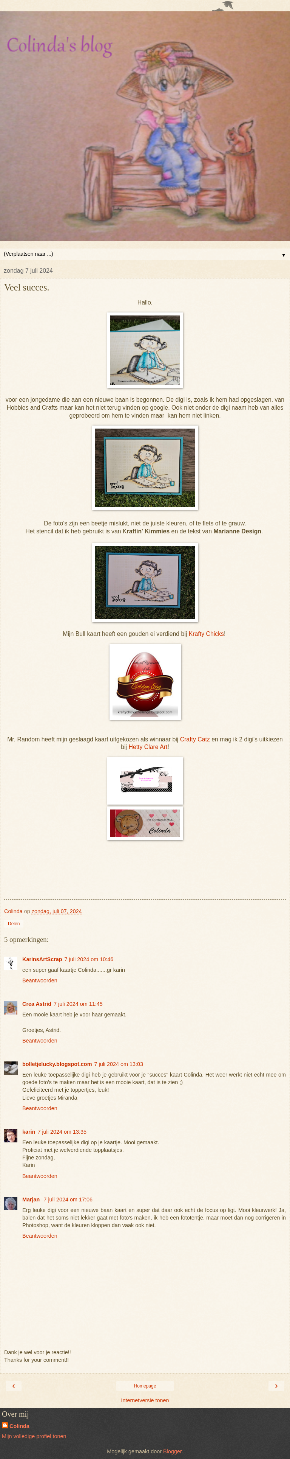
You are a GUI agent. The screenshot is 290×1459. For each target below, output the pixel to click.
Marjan (31, 1199)
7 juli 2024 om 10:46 (89, 959)
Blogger (172, 1451)
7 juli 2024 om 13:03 (118, 1064)
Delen (14, 923)
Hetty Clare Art (147, 747)
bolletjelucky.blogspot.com (57, 1064)
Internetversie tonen (145, 1400)
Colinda (19, 1426)
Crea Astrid (36, 1004)
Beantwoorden (39, 980)
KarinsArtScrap (42, 959)
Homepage (145, 1386)
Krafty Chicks (205, 634)
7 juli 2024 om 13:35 (61, 1132)
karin (28, 1132)
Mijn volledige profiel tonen (34, 1436)
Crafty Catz (194, 739)
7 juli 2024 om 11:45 (78, 1004)
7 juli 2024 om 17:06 (68, 1199)
